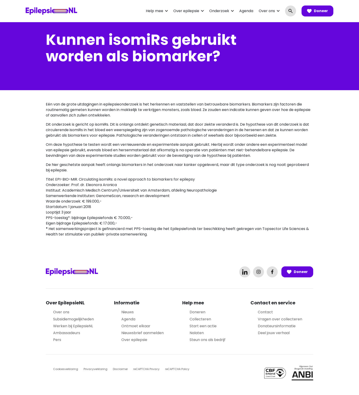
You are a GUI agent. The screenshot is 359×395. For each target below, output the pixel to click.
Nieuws (127, 312)
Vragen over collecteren (280, 319)
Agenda (246, 11)
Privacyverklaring (95, 369)
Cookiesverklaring (65, 369)
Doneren (197, 312)
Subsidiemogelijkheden (73, 319)
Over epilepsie (186, 11)
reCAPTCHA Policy (177, 369)
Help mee (154, 11)
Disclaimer (120, 369)
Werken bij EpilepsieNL (73, 326)
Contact (265, 312)
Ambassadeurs (66, 332)
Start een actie (203, 326)
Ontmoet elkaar (135, 326)
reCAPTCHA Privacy (146, 369)
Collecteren (200, 319)
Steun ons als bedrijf (208, 339)
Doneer (317, 11)
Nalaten (197, 332)
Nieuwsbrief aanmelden (142, 332)
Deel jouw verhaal (274, 332)
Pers (57, 339)
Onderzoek (219, 11)
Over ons (267, 11)
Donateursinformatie (277, 326)
